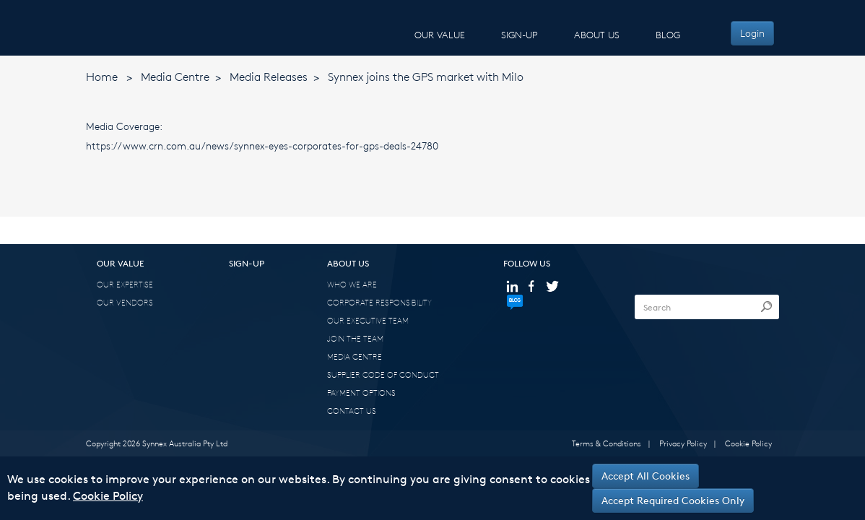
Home (102, 77)
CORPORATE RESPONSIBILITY (379, 302)
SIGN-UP (519, 34)
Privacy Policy (683, 443)
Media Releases (269, 77)
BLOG (668, 34)
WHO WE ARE (352, 284)
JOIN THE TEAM (355, 338)
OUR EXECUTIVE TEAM (368, 320)
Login (752, 33)
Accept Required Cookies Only (672, 500)
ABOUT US (597, 34)
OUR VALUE (439, 34)
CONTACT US (351, 410)
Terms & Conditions (606, 443)
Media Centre (175, 77)
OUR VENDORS (125, 302)
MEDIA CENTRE (354, 356)
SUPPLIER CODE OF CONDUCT (383, 374)
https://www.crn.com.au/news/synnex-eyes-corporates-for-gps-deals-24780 (262, 145)
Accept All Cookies (645, 475)
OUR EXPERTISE (125, 284)
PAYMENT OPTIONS (361, 392)
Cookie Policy (748, 443)
